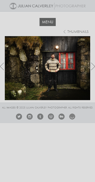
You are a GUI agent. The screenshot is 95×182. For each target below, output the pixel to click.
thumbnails (78, 32)
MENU (47, 22)
